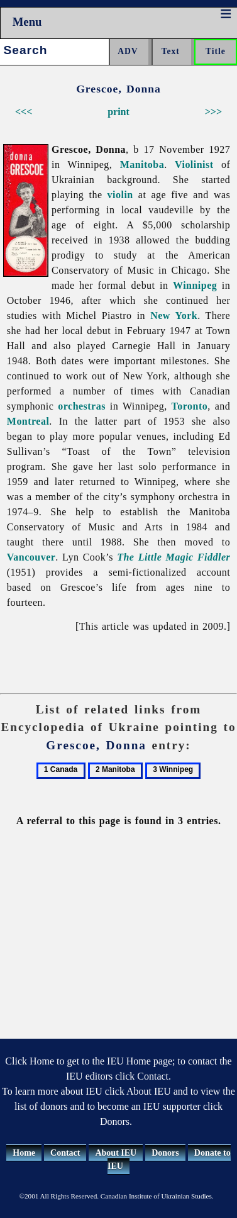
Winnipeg (195, 285)
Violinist (194, 164)
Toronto (190, 406)
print (118, 111)
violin (120, 194)
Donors (165, 1153)
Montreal (28, 421)
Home (24, 1153)
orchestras (82, 406)
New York (173, 315)
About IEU (115, 1153)
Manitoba (142, 164)
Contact (65, 1153)
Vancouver (31, 557)
